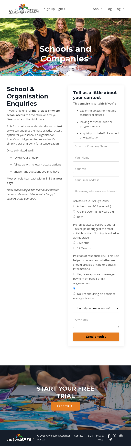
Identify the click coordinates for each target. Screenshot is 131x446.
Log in (119, 9)
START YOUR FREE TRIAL (65, 392)
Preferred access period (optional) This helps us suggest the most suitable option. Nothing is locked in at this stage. (96, 231)
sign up (49, 9)
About (97, 9)
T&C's (89, 436)
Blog (108, 9)
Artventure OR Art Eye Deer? (91, 201)
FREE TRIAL (65, 407)
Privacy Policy (100, 438)
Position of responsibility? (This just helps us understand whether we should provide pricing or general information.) (96, 262)
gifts (61, 9)
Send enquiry (96, 337)
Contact (78, 436)
